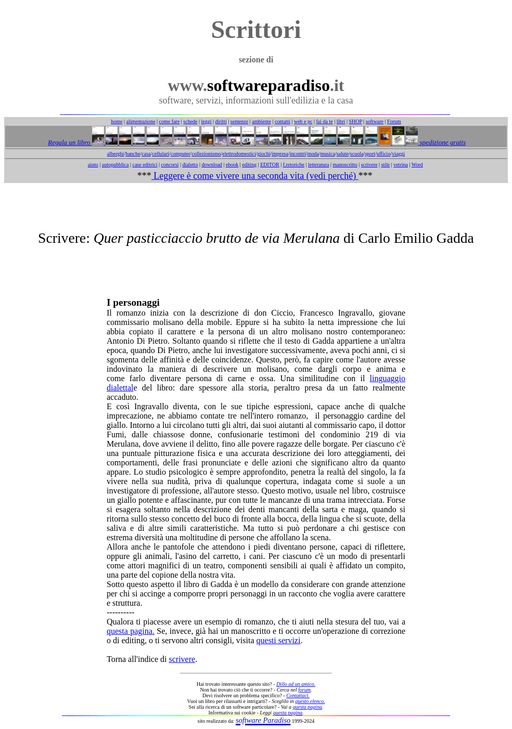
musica (328, 154)
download (211, 164)
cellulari (160, 154)
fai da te (324, 121)
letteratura (318, 164)
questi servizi (279, 640)
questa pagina (307, 707)
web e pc (303, 121)
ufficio (383, 154)
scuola (357, 154)
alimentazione (140, 121)
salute (343, 154)
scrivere (369, 164)
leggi (206, 121)
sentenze (239, 121)
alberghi (115, 154)
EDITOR (269, 164)
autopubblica (115, 164)
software (374, 121)
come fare (169, 121)
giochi (263, 154)
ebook (232, 164)
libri (341, 121)
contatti (282, 121)
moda (313, 154)
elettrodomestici (238, 154)
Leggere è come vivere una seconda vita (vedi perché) (255, 176)
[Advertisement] (256, 206)
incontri (298, 154)
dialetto (190, 164)
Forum (394, 121)
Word (417, 164)
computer (180, 154)
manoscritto (345, 164)
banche (132, 154)
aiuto (93, 164)
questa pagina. (131, 631)
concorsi (169, 164)
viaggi (398, 154)
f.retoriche (293, 164)
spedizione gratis (442, 142)
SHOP (355, 121)
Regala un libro (70, 142)
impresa (280, 154)
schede (190, 121)
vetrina (400, 164)
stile (385, 164)
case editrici (144, 164)
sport (370, 154)
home (116, 121)
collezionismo (206, 154)
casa (146, 154)
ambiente (261, 121)
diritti (221, 121)
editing (249, 164)
